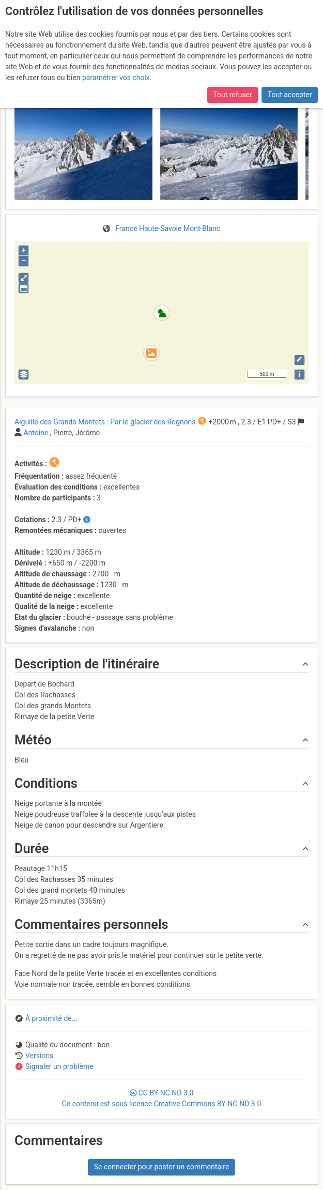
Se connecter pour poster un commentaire (161, 1167)
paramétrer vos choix (116, 77)
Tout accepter (290, 94)
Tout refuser (232, 94)
